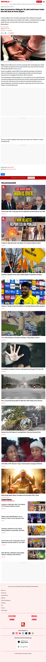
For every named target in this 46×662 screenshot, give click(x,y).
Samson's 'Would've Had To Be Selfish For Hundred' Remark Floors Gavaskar (23, 306)
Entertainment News (5, 497)
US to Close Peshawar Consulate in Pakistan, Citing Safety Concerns (20, 338)
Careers (3, 608)
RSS (2, 605)
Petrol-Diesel (4, 610)
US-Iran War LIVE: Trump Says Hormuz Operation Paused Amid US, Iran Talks (23, 211)
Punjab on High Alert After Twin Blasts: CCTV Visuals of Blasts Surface (21, 243)
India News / (7, 4)
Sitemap (3, 598)
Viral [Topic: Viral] (3, 174)
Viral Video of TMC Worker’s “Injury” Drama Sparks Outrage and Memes (21, 464)
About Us (3, 590)
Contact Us (3, 593)
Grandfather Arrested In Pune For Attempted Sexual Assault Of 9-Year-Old (22, 369)
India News (3, 30)
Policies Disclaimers (5, 600)
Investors (3, 603)
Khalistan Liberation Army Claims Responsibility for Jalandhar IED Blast (21, 275)
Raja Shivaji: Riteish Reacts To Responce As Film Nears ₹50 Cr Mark (20, 495)
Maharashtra (17, 68)
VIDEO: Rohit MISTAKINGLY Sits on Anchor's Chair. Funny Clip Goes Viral (12, 517)
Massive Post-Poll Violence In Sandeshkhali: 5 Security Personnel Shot (21, 432)
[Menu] (44, 2)
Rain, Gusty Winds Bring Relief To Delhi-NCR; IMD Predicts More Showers (21, 401)
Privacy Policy (4, 595)
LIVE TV (39, 1)
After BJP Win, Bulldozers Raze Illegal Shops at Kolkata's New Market (12, 553)
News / (2, 4)
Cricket (2, 308)
